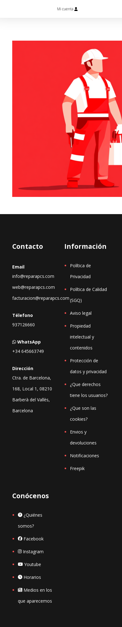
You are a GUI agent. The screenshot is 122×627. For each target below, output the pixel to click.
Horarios (29, 577)
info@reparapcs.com (33, 276)
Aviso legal (81, 313)
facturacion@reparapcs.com (40, 298)
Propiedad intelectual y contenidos (82, 337)
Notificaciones (84, 456)
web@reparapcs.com (33, 287)
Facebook (31, 539)
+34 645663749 (28, 351)
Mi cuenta (67, 9)
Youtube (29, 564)
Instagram (31, 551)
